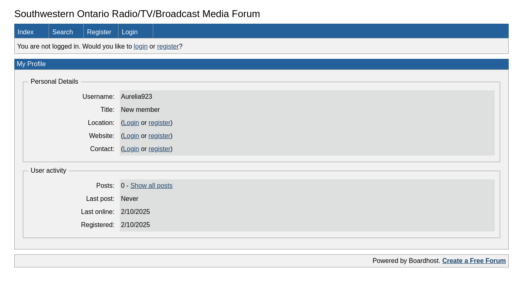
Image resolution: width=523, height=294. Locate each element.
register (168, 46)
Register (99, 32)
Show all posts (151, 185)
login (141, 46)
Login (130, 32)
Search (62, 32)
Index (26, 32)
